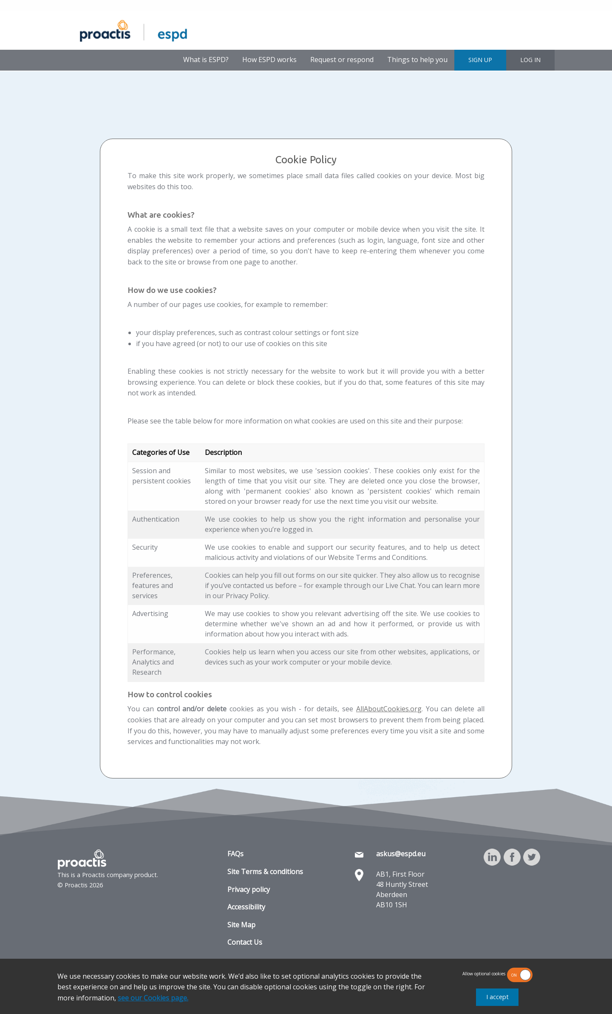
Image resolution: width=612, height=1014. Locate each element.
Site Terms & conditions (265, 871)
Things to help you (417, 59)
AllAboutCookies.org (389, 708)
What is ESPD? (206, 59)
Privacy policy (248, 889)
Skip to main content (29, 6)
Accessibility (246, 907)
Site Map (241, 924)
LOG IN (530, 60)
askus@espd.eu (400, 853)
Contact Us (244, 942)
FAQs (235, 853)
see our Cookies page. (153, 998)
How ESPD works (269, 59)
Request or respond (342, 59)
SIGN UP (480, 60)
